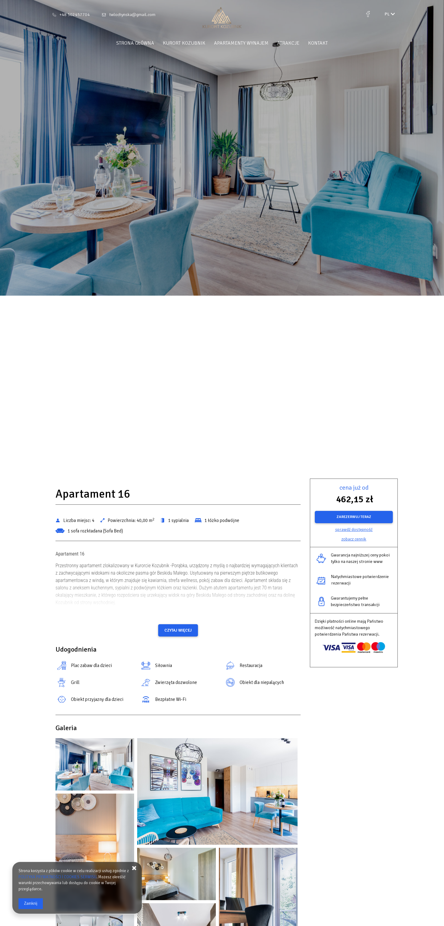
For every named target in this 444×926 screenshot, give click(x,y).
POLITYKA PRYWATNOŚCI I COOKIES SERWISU (57, 877)
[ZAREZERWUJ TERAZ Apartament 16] (354, 517)
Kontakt (318, 43)
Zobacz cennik (353, 539)
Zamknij (30, 903)
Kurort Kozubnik (184, 43)
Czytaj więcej (178, 630)
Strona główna (135, 43)
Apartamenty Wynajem (241, 43)
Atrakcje (288, 43)
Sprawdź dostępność (354, 529)
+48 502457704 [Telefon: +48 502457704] (75, 14)
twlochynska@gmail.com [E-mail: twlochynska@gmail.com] (132, 14)
